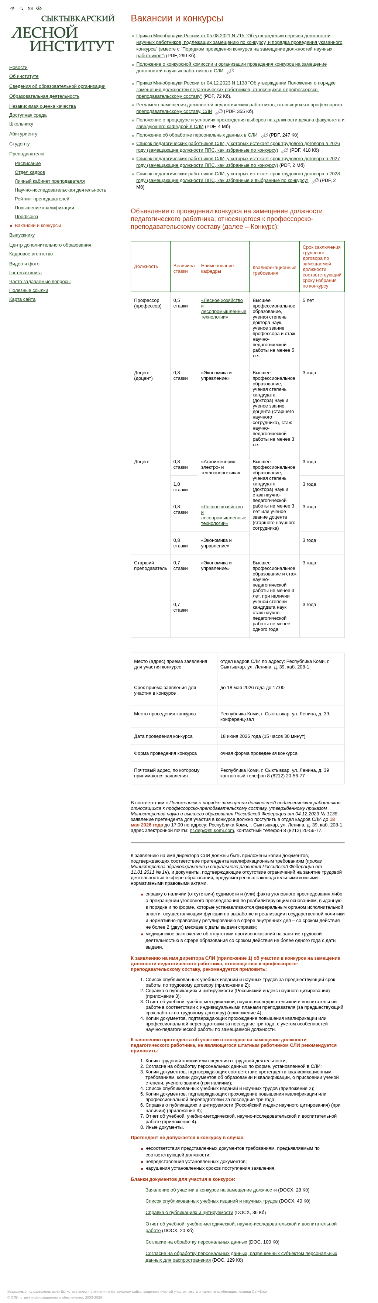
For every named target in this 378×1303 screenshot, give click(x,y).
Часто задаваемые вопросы (40, 281)
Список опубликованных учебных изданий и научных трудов (211, 1201)
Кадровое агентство (31, 254)
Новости (18, 67)
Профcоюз (26, 216)
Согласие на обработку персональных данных (196, 1242)
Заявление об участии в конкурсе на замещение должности (210, 1190)
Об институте (24, 76)
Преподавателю (26, 154)
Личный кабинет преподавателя (50, 181)
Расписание (28, 163)
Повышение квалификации (44, 207)
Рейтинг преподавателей (42, 199)
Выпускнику (22, 235)
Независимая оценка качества (42, 106)
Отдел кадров (30, 172)
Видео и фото (24, 264)
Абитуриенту (23, 134)
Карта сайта (22, 299)
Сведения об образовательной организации (57, 86)
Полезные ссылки (28, 290)
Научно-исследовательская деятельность (60, 190)
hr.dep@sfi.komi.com (212, 830)
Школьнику (21, 124)
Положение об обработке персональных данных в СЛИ (196, 135)
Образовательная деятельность (44, 96)
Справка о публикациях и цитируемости (189, 1212)
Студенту (19, 144)
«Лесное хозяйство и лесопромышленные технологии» (224, 309)
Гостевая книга (25, 272)
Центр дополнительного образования (50, 245)
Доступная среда (28, 115)
